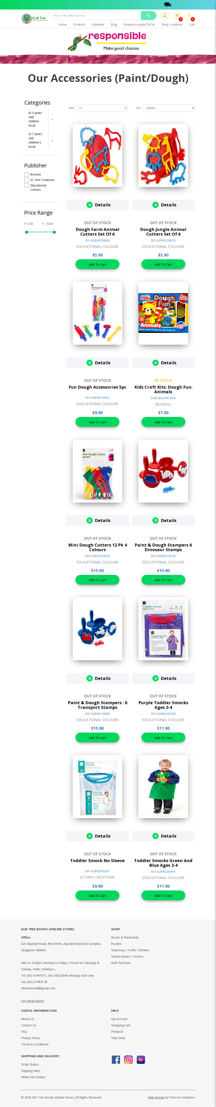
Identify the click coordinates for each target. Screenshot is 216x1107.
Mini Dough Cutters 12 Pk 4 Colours (97, 547)
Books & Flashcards (125, 937)
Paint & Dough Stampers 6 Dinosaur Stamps (163, 547)
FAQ (24, 1032)
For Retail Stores (32, 1001)
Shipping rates (30, 1071)
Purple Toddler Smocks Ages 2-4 (163, 705)
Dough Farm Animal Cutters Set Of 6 (97, 231)
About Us (27, 1019)
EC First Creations (39, 180)
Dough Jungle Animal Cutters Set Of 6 (163, 231)
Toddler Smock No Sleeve (97, 860)
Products (117, 1032)
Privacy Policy (30, 1038)
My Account (119, 1019)
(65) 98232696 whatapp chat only (71, 975)
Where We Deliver (33, 1077)
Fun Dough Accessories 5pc (97, 387)
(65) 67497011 (36, 975)
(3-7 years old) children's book (35, 140)
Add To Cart (97, 264)
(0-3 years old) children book (35, 119)
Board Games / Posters (127, 956)
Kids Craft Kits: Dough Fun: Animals (163, 389)
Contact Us (28, 1025)
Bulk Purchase (121, 963)
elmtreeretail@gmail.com (38, 988)
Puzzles (116, 944)
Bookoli (32, 174)
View (71, 108)
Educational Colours (35, 187)
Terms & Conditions (35, 1044)
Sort (138, 108)
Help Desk (118, 1038)
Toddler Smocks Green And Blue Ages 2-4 (163, 863)
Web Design (156, 1097)
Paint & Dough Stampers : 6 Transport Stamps (97, 705)
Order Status (29, 1064)
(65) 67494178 (37, 982)
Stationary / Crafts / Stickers (130, 950)
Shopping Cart (120, 1025)
